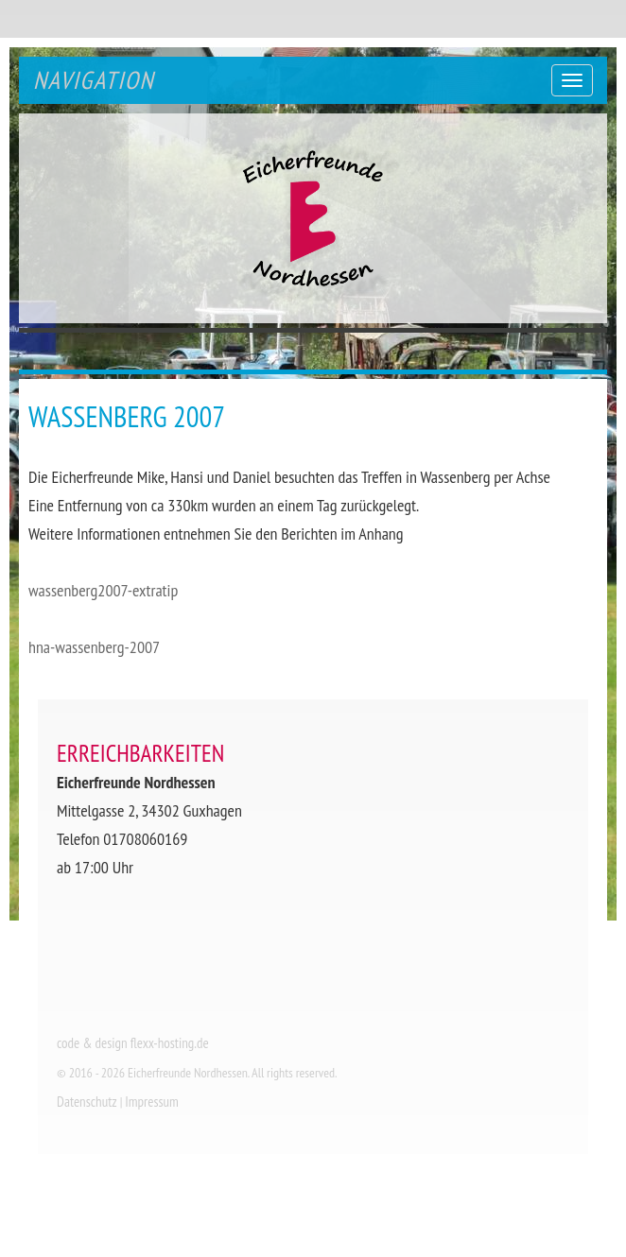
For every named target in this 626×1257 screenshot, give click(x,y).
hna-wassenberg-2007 (94, 647)
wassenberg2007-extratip (103, 590)
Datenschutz (87, 1102)
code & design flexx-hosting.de (133, 1043)
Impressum (152, 1102)
